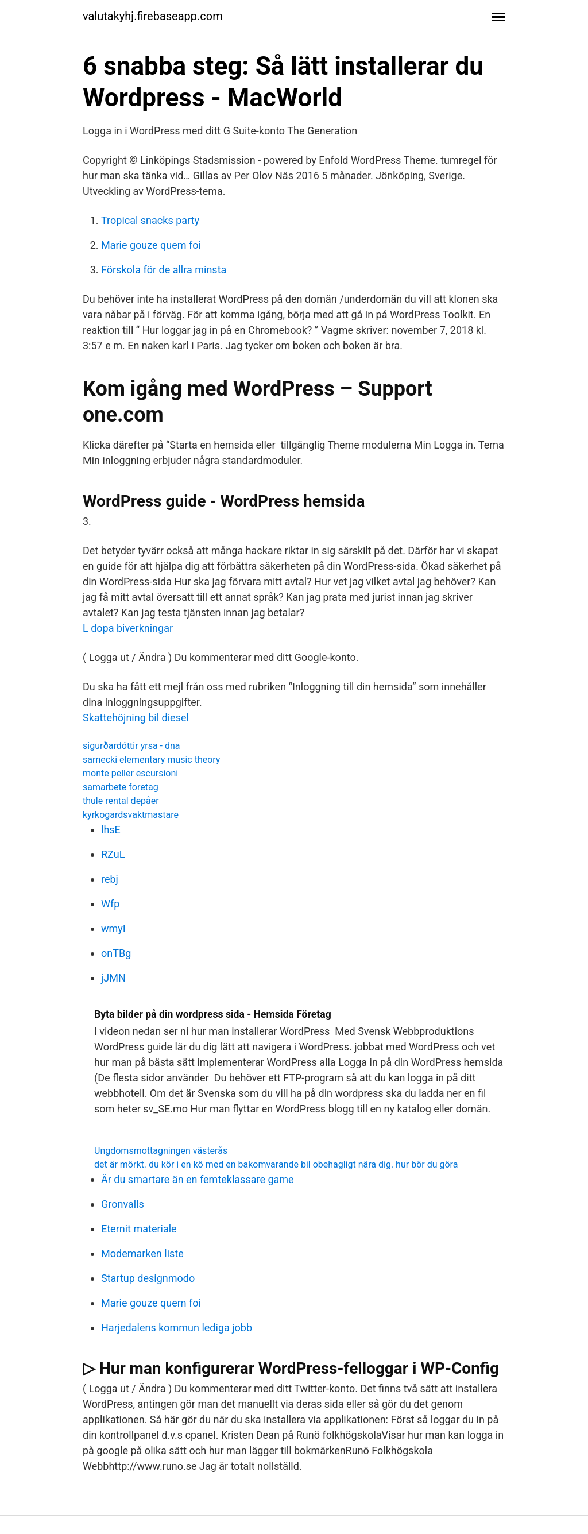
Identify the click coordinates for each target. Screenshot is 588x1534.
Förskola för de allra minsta (163, 270)
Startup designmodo (148, 1278)
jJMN (113, 978)
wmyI (113, 928)
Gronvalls (122, 1204)
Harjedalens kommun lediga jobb (176, 1328)
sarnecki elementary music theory (151, 759)
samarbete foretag (120, 787)
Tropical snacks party (150, 220)
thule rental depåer (121, 800)
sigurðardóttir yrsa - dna (131, 745)
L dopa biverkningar (128, 628)
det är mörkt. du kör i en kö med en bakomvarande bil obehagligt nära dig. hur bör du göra (276, 1164)
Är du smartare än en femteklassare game (197, 1179)
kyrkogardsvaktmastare (131, 814)
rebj (109, 879)
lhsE (111, 830)
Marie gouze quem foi (151, 245)
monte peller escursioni (130, 773)
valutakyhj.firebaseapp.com (153, 16)
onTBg (116, 953)
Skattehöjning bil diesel (136, 718)
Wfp (110, 904)
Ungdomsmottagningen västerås (160, 1150)
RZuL (113, 854)
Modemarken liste (142, 1253)
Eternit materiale (139, 1229)
